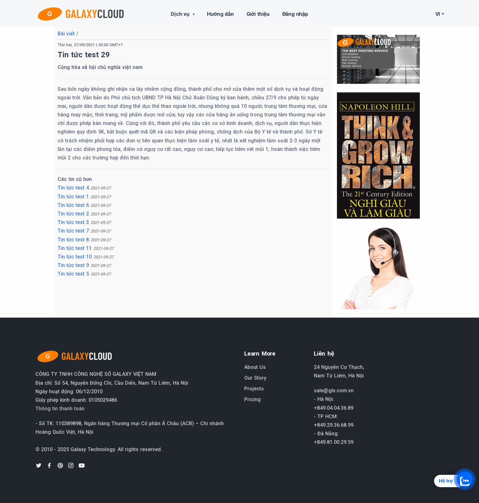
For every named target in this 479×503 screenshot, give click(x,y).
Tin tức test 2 (84, 214)
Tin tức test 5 (84, 274)
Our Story (255, 378)
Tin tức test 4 (84, 188)
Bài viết (66, 34)
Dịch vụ (183, 14)
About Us (255, 367)
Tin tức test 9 (84, 265)
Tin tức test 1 (84, 197)
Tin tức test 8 (84, 240)
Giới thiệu (258, 14)
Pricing (252, 399)
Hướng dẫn (220, 14)
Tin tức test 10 (86, 257)
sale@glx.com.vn (334, 391)
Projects (254, 389)
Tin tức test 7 (84, 231)
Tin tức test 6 (84, 205)
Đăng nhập (295, 14)
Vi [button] (437, 14)
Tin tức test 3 (84, 222)
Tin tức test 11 (86, 248)
